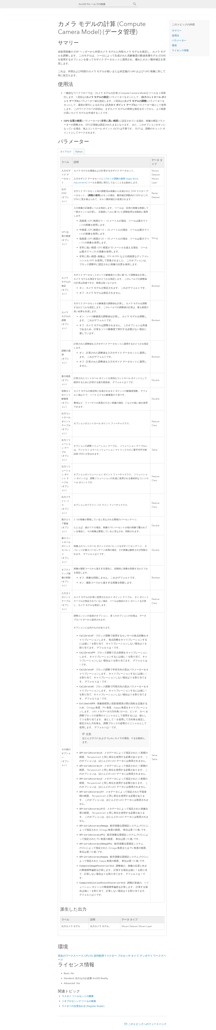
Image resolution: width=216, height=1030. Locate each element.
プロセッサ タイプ (128, 955)
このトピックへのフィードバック (147, 1023)
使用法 (175, 35)
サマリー (177, 30)
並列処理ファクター (105, 955)
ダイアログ (65, 151)
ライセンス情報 (180, 50)
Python (78, 151)
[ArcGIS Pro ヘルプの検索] (105, 4)
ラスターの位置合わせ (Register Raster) (83, 1006)
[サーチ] (134, 4)
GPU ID (88, 955)
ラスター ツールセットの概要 (78, 996)
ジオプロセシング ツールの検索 (79, 1001)
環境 (174, 45)
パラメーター (179, 40)
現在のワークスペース (70, 955)
